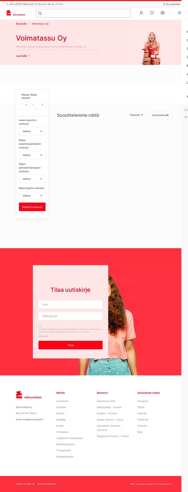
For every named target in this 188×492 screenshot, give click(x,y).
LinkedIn (142, 413)
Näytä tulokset (32, 207)
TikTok (140, 407)
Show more (43, 336)
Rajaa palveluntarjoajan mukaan (30, 167)
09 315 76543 (28, 413)
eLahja (60, 425)
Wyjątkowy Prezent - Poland (113, 436)
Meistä (60, 413)
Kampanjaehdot (65, 456)
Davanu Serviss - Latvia (110, 419)
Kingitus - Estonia (107, 413)
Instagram (142, 401)
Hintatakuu (62, 431)
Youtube (142, 425)
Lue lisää (23, 55)
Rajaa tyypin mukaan (31, 188)
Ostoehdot (62, 401)
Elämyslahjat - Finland (109, 407)
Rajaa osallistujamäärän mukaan (30, 144)
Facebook (142, 419)
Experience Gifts (106, 401)
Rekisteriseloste (65, 444)
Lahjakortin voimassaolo (69, 438)
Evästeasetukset (47, 483)
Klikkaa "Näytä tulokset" (29, 96)
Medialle (61, 419)
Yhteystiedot (63, 450)
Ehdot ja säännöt (25, 483)
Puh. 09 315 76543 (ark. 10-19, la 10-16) (28, 4)
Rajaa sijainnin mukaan (28, 121)
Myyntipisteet (171, 4)
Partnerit (61, 407)
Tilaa (70, 345)
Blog (139, 431)
